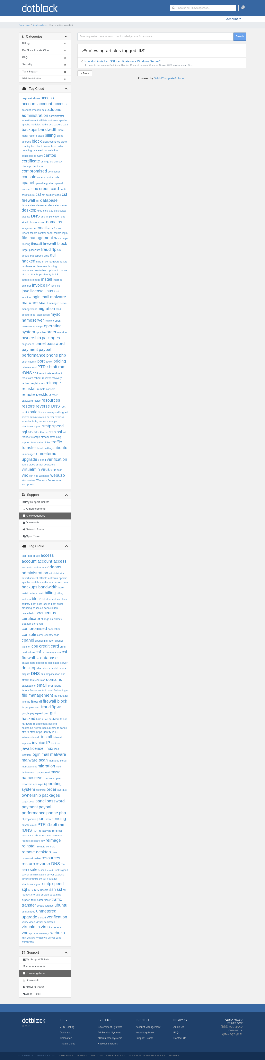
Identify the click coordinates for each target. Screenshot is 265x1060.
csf (38, 194)
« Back (85, 73)
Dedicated (66, 1032)
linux (48, 291)
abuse (36, 98)
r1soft (52, 367)
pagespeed (28, 344)
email (41, 227)
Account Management (148, 1027)
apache (63, 120)
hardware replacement (34, 266)
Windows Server (45, 480)
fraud (46, 249)
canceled (38, 150)
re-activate (45, 373)
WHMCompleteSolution (170, 78)
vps (36, 475)
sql (24, 432)
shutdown (27, 426)
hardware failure (58, 261)
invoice (38, 285)
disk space (60, 210)
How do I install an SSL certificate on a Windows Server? (161, 63)
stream (45, 437)
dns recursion (37, 222)
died (39, 210)
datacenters (28, 205)
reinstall (29, 388)
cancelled (27, 155)
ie (53, 274)
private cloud (29, 367)
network (49, 320)
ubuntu (60, 447)
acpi (44, 110)
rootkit (25, 412)
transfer (29, 447)
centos (50, 155)
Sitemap (174, 1055)
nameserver (33, 320)
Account (232, 19)
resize (37, 400)
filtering (26, 244)
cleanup (26, 166)
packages (51, 338)
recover (46, 378)
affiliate (43, 120)
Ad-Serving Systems (109, 1032)
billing (50, 135)
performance (33, 355)
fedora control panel (41, 233)
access (47, 98)
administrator (56, 116)
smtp (46, 426)
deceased (41, 205)
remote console (46, 389)
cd (35, 155)
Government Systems (110, 1027)
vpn (31, 475)
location (26, 297)
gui (53, 255)
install (46, 279)
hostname (27, 270)
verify (25, 464)
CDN (40, 155)
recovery (57, 378)
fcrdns (57, 228)
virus (45, 469)
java (25, 291)
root (63, 406)
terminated (37, 442)
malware (58, 297)
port (41, 361)
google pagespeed (32, 255)
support (26, 442)
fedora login (61, 233)
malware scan (35, 302)
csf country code (51, 195)
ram (62, 367)
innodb (36, 279)
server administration (34, 417)
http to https (28, 274)
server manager (48, 421)
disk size (48, 210)
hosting (52, 266)
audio (45, 124)
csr (37, 200)
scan (43, 412)
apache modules (31, 124)
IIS (56, 274)
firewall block (55, 243)
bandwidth (48, 129)
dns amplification (50, 216)
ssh (52, 432)
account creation (31, 110)
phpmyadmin (29, 361)
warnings (44, 475)
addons (54, 109)
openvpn (38, 326)
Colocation (66, 1038)
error (50, 228)
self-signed (61, 412)
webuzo (57, 475)
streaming (55, 437)
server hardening (30, 421)
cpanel (28, 182)
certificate (31, 161)
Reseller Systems (108, 1043)
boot (33, 146)
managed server (58, 303)
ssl (59, 432)
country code (51, 177)
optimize (41, 332)
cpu (35, 188)
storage (35, 437)
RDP (35, 373)
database (49, 200)
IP (48, 285)
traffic (57, 442)
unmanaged (28, 454)
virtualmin (31, 469)
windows (31, 480)
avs (51, 124)
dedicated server (58, 205)
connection (54, 171)
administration (35, 115)
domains (54, 222)
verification (57, 459)
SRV (30, 432)
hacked (28, 261)
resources (51, 400)
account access (52, 103)
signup (37, 426)
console (29, 177)
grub (46, 255)
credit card (49, 188)
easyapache (29, 228)
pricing (59, 361)
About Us (179, 1027)
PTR (41, 367)
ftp (54, 249)
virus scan (57, 470)
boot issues (43, 146)
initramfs (27, 279)
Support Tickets (144, 1038)
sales (34, 412)
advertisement (30, 120)
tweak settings (45, 448)
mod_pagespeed (40, 314)
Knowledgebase (40, 25)
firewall (36, 244)
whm (24, 480)
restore (28, 406)
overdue (62, 332)
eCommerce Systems (110, 1038)
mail (45, 297)
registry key (38, 383)
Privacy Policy (116, 1055)
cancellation (51, 150)
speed (58, 426)
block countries (51, 141)
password (56, 343)
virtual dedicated (45, 464)
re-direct (57, 373)
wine (58, 480)
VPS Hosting (67, 1027)
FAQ (176, 1032)
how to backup (42, 270)
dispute (26, 216)
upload (42, 459)
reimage (53, 383)
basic (41, 135)
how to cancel (60, 270)
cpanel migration (44, 183)
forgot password (31, 250)
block (37, 141)
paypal (45, 349)
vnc (25, 475)
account (29, 103)
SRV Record (41, 432)
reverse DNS (48, 406)
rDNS (27, 373)
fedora (25, 233)
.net (29, 98)
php (62, 355)
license (37, 291)
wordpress (28, 484)
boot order (57, 146)
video (32, 464)
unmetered (46, 453)
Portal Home (24, 25)
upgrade (29, 459)
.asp (24, 98)
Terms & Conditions (90, 1055)
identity (47, 274)
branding (27, 150)
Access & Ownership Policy (147, 1055)
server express (55, 417)
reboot (37, 378)
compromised (34, 171)
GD (59, 250)
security (50, 412)
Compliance (65, 1055)
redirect (26, 383)
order (51, 332)
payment (30, 349)
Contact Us (180, 1038)
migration (46, 308)
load (56, 291)
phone (52, 355)
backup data (61, 124)
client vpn (37, 166)
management (29, 309)
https (39, 274)
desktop (29, 210)
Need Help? (226, 1027)
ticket (47, 442)
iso (58, 285)
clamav (58, 161)
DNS (35, 216)
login (36, 297)
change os (47, 161)
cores (40, 177)
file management (37, 237)
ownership (31, 338)
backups (29, 129)
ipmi (53, 285)
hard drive (42, 261)
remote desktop (36, 394)
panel (40, 343)
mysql (56, 314)
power (49, 361)
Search (240, 36)
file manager (61, 238)
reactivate (27, 378)
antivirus (53, 120)
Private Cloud (68, 1043)
